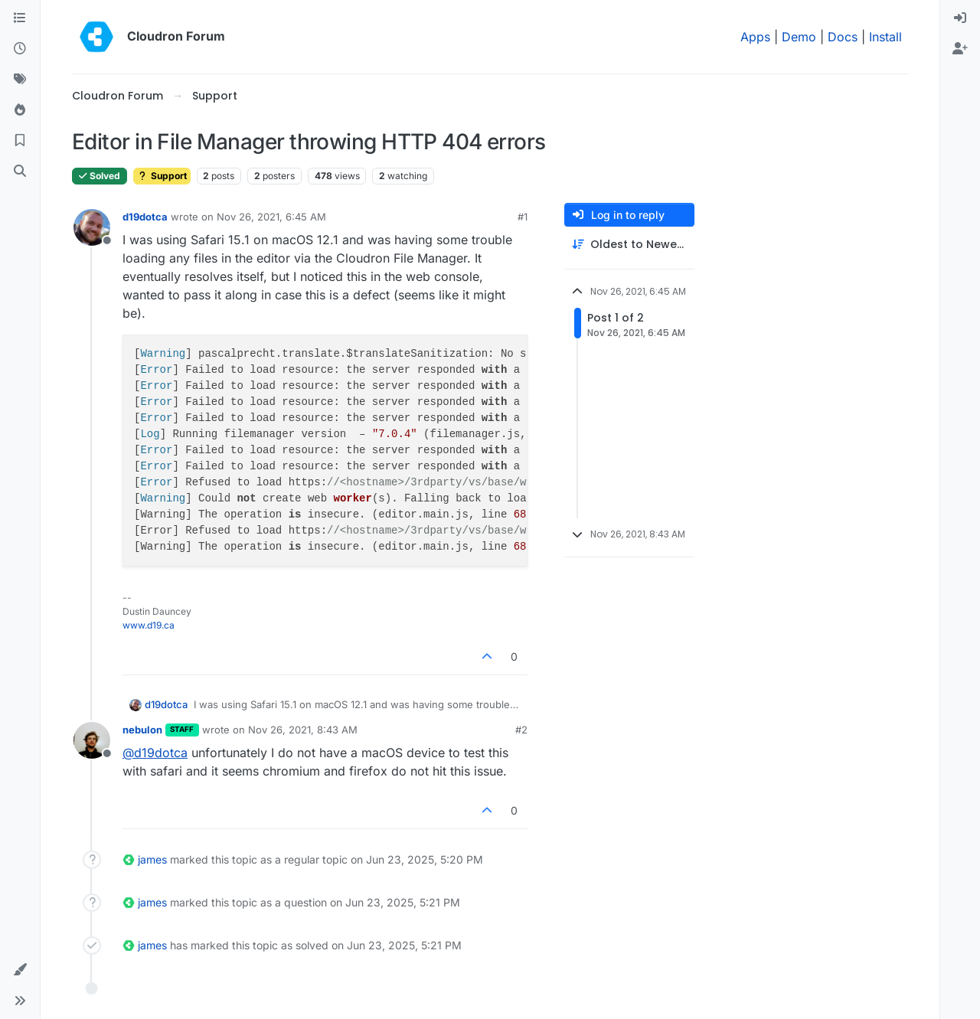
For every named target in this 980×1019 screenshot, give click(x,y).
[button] (20, 970)
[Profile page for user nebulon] (92, 740)
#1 (523, 217)
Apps (755, 36)
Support (162, 175)
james (152, 859)
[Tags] (20, 79)
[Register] (960, 49)
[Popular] (20, 110)
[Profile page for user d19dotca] (92, 227)
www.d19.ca (148, 625)
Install (885, 36)
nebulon (142, 729)
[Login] (960, 18)
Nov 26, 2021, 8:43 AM (303, 729)
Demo (799, 36)
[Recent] (20, 49)
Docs (843, 36)
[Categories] (20, 18)
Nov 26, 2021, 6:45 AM (271, 217)
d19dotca (145, 217)
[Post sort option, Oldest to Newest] (629, 244)
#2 (521, 729)
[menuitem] (960, 18)
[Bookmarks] (20, 141)
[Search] (20, 171)
